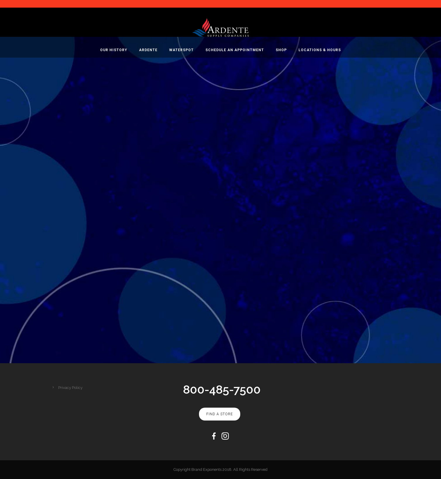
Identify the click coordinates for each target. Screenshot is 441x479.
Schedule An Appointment (234, 50)
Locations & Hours (319, 50)
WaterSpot (181, 50)
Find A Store (219, 414)
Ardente (148, 50)
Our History (113, 50)
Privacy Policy (70, 387)
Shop (281, 50)
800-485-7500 (222, 389)
